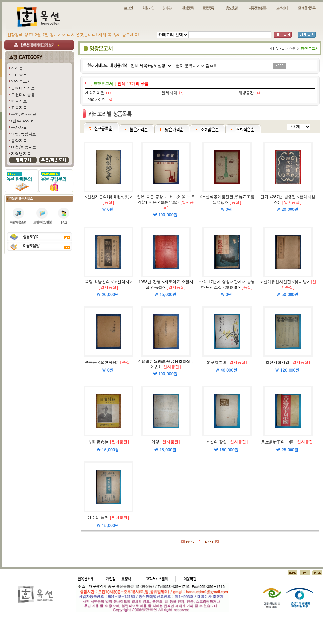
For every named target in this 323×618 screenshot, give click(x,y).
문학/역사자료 (23, 114)
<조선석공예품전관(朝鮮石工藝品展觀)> (226, 199)
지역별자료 (21, 153)
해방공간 (246, 92)
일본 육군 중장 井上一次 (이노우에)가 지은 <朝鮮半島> (166, 199)
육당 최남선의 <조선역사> (108, 281)
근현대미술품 (23, 94)
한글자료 (19, 101)
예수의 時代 (97, 517)
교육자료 (19, 107)
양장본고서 (21, 81)
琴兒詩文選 (216, 362)
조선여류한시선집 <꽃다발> (284, 281)
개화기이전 (95, 92)
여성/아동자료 (23, 147)
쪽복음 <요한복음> (102, 362)
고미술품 (19, 74)
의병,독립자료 (23, 134)
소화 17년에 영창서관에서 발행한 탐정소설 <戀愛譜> (227, 284)
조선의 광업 (216, 441)
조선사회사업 (277, 362)
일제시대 (169, 92)
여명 (155, 441)
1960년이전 (95, 99)
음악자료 (19, 140)
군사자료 (19, 127)
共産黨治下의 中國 (277, 441)
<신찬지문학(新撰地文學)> (108, 196)
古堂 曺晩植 (97, 441)
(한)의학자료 (22, 120)
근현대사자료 (23, 88)
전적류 (17, 68)
